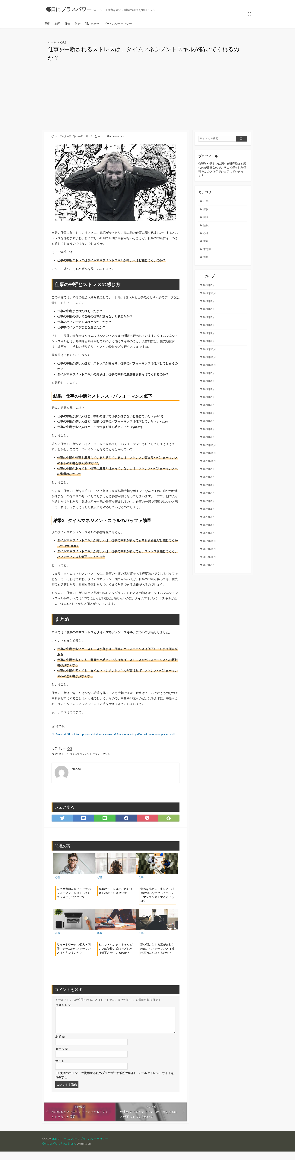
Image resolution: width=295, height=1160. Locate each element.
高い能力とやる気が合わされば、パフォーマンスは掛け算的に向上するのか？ (157, 956)
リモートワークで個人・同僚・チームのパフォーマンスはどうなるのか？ (74, 956)
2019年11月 (210, 558)
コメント (63, 1012)
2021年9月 (209, 378)
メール (61, 1056)
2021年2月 (209, 435)
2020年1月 (209, 542)
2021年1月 (209, 444)
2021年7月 (209, 394)
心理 (57, 24)
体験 (206, 210)
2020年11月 (210, 460)
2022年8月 (209, 304)
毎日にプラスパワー (65, 1147)
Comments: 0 (117, 136)
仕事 (67, 24)
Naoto (101, 136)
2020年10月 (210, 468)
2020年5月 (209, 509)
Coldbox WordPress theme (59, 1152)
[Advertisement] (147, 102)
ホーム (52, 42)
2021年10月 (210, 370)
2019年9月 (209, 575)
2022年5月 (209, 320)
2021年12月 (210, 353)
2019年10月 (210, 567)
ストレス (64, 761)
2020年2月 (209, 534)
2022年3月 (209, 329)
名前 (60, 1044)
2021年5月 (209, 411)
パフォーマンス (104, 761)
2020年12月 (210, 452)
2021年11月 (210, 361)
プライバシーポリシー (118, 24)
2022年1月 (209, 345)
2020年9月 (209, 476)
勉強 (99, 940)
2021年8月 (209, 386)
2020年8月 (209, 484)
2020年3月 (209, 526)
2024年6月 (209, 287)
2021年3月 (209, 427)
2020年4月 (209, 517)
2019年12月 (210, 550)
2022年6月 (209, 312)
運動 (47, 24)
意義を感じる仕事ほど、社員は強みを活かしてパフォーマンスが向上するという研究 (157, 902)
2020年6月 (209, 501)
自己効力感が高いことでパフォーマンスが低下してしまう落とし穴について (74, 900)
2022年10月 (210, 296)
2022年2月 (209, 337)
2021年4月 (209, 419)
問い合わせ (92, 24)
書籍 (206, 243)
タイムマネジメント (82, 761)
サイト (59, 1069)
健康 (78, 24)
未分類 (207, 251)
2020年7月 (209, 493)
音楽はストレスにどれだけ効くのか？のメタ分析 (115, 898)
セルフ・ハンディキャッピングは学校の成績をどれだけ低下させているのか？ (115, 956)
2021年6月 (209, 402)
